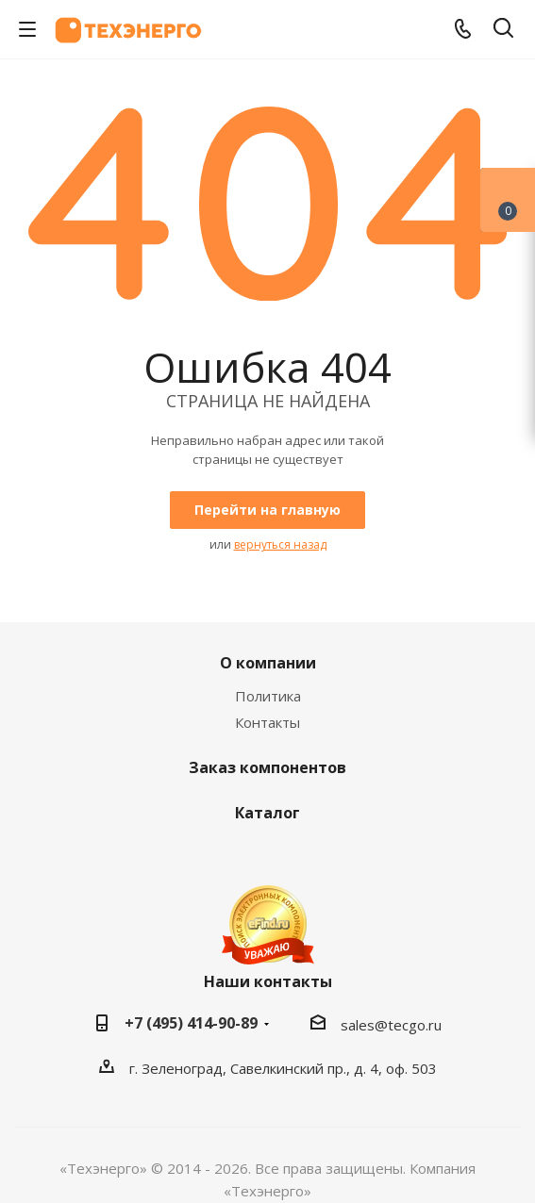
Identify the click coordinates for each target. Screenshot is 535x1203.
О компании (268, 662)
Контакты (267, 722)
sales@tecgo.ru (391, 1024)
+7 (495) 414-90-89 (191, 1023)
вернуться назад (280, 544)
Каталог (267, 812)
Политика (268, 695)
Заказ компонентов (267, 767)
